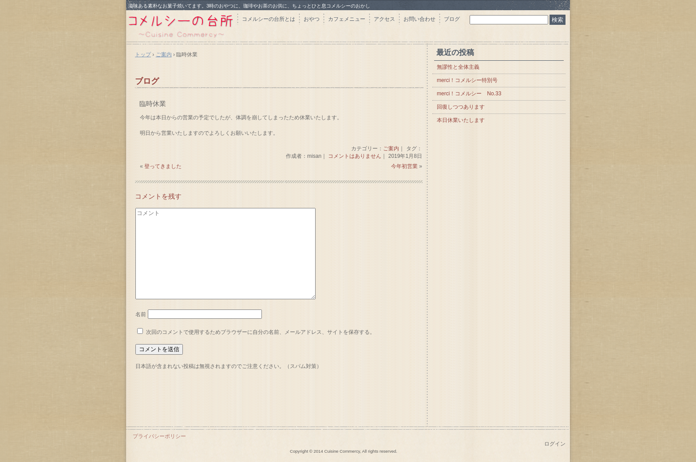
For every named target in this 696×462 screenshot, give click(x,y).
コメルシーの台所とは (268, 19)
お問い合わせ (419, 19)
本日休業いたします (461, 120)
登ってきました (163, 166)
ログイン (555, 444)
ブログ (452, 19)
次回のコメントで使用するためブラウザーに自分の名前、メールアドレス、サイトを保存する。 (260, 332)
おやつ (312, 19)
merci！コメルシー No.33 (469, 93)
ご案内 (391, 148)
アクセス (384, 19)
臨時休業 (152, 103)
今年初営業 (404, 166)
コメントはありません (354, 156)
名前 (140, 314)
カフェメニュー (346, 19)
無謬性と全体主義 (458, 67)
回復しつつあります (461, 107)
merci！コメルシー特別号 (467, 80)
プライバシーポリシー (159, 436)
